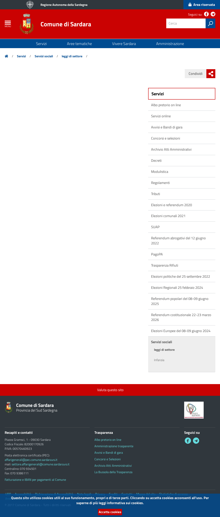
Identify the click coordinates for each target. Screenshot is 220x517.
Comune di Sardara (65, 24)
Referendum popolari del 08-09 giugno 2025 (180, 301)
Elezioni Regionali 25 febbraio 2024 (177, 287)
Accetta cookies (110, 511)
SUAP (155, 227)
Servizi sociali (44, 56)
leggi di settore (72, 56)
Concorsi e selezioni (165, 138)
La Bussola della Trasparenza (113, 472)
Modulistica (159, 171)
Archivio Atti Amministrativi (171, 149)
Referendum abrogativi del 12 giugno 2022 (178, 240)
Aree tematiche (79, 44)
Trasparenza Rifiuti (164, 265)
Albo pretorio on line (166, 105)
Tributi (155, 193)
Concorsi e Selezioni (107, 459)
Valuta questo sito (110, 389)
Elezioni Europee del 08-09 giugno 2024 (180, 330)
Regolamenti (160, 182)
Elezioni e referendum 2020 (171, 205)
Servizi (41, 44)
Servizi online (161, 116)
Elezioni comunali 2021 (168, 215)
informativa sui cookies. (125, 503)
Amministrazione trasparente (113, 446)
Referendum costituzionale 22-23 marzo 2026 (181, 317)
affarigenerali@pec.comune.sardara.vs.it (31, 459)
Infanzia (159, 360)
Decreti (156, 160)
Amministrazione (170, 44)
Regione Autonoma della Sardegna (63, 4)
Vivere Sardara (124, 44)
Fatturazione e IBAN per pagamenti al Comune (35, 479)
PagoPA (157, 254)
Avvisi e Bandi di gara (166, 127)
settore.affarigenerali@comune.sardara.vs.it (41, 464)
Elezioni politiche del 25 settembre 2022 (180, 276)
